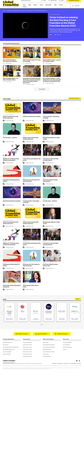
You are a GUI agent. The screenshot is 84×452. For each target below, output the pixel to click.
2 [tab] (42, 324)
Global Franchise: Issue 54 (27, 356)
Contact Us (65, 349)
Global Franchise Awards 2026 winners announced (10, 117)
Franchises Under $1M (6, 354)
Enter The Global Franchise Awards (49, 347)
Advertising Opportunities (67, 347)
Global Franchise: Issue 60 (27, 342)
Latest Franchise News (47, 356)
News (24, 4)
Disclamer (54, 363)
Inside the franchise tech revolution (31, 116)
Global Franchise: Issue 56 (27, 351)
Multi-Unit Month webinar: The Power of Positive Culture (10, 79)
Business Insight (45, 342)
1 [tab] (41, 324)
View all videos (42, 89)
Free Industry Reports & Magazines (49, 344)
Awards (61, 4)
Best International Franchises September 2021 (11, 347)
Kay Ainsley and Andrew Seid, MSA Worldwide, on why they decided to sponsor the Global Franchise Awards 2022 (31, 80)
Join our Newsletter (66, 344)
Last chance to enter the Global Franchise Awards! (50, 159)
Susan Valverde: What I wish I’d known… (30, 286)
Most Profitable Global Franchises (9, 349)
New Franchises (5, 344)
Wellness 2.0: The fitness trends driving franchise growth (11, 159)
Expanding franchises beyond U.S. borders (11, 180)
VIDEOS (4, 10)
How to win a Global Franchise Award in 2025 (50, 180)
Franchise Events (46, 354)
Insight (29, 4)
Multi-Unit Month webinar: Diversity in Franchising (32, 60)
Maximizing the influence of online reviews (51, 138)
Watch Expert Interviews (47, 349)
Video (55, 4)
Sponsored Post (26, 157)
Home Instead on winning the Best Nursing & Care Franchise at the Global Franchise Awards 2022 (27, 10)
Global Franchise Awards (8, 220)
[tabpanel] (9, 312)
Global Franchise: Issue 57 (27, 349)
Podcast (25, 6)
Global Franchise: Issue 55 (27, 354)
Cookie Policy (65, 363)
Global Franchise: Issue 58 (27, 347)
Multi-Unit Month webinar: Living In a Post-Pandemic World (52, 60)
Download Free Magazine (67, 342)
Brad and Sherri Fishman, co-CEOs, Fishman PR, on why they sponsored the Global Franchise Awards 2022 (52, 80)
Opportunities (48, 4)
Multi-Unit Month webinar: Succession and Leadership (10, 60)
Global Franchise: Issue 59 (27, 344)
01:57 (7, 63)
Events (41, 4)
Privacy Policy (59, 363)
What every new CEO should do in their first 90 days (31, 180)
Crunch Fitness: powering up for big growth (31, 159)
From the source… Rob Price (10, 137)
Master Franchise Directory (7, 342)
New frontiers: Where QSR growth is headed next (12, 286)
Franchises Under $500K (7, 351)
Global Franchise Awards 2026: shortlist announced (30, 138)
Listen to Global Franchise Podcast (49, 351)
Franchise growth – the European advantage (51, 117)
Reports (35, 4)
